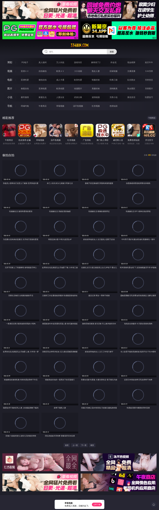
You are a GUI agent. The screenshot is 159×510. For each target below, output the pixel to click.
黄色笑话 (131, 97)
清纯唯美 (114, 88)
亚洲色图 (43, 88)
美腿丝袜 (96, 88)
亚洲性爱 (25, 79)
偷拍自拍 (43, 79)
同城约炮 (25, 106)
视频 (9, 71)
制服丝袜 (96, 79)
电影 (9, 79)
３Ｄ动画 (78, 71)
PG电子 (24, 62)
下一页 (83, 445)
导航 (9, 106)
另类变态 (149, 79)
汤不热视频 (78, 106)
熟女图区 (131, 88)
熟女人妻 (96, 71)
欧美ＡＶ (60, 71)
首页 (67, 445)
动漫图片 (78, 88)
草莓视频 (60, 106)
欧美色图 (60, 88)
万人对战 (60, 62)
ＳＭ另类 (149, 71)
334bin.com (79, 45)
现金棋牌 (131, 62)
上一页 (75, 445)
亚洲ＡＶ (25, 71)
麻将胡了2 (95, 62)
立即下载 (96, 504)
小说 (9, 97)
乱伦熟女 (131, 79)
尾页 (92, 445)
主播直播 (131, 71)
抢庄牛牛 (149, 62)
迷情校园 (96, 97)
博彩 (9, 62)
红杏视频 (96, 106)
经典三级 (114, 79)
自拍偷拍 (43, 71)
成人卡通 (60, 79)
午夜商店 (43, 106)
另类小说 (114, 97)
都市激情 (25, 97)
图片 (9, 88)
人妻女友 (60, 97)
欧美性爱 (78, 79)
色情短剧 (114, 106)
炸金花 (114, 62)
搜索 (112, 51)
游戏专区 (78, 62)
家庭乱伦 (43, 97)
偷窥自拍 (25, 88)
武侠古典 (78, 97)
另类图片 (149, 88)
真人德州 (43, 62)
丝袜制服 (114, 71)
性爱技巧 (149, 97)
